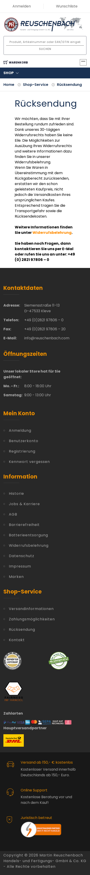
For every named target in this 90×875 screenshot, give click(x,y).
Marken (16, 576)
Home (8, 84)
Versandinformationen (31, 608)
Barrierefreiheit (24, 524)
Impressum (20, 566)
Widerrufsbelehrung (29, 545)
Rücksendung (69, 84)
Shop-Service (35, 84)
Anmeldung (20, 430)
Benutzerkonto (23, 440)
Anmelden (21, 6)
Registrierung (22, 451)
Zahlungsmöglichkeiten (32, 619)
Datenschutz (21, 555)
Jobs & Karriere (24, 504)
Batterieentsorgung (28, 535)
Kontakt (17, 640)
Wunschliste (67, 6)
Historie (16, 493)
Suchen (45, 49)
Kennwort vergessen (29, 461)
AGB (13, 514)
